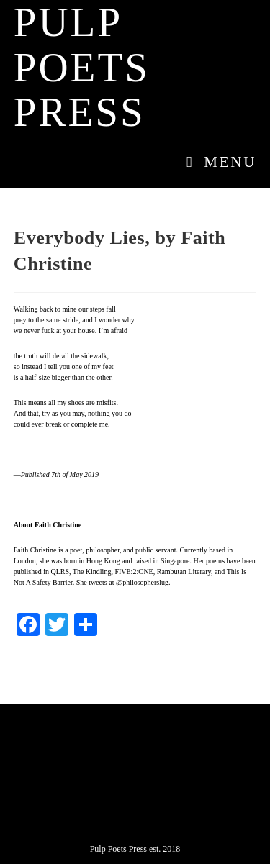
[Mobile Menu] (216, 161)
